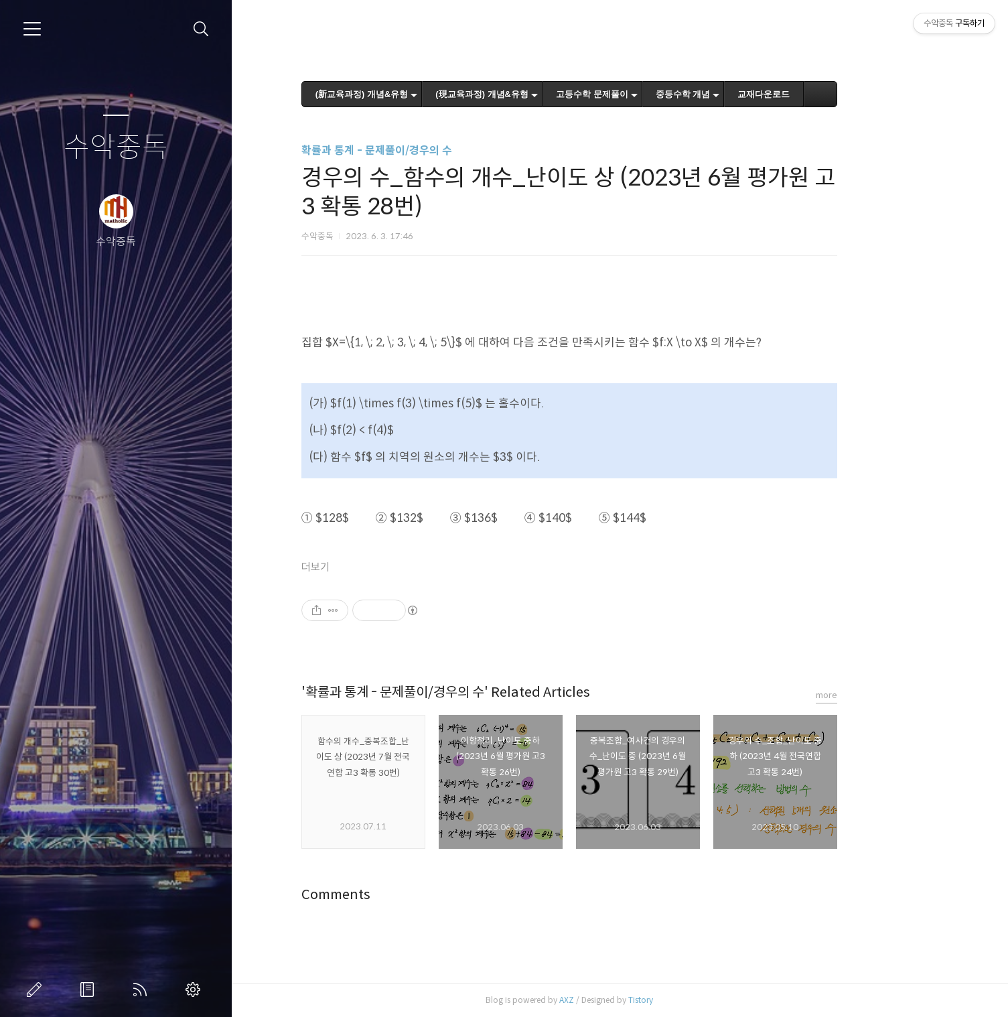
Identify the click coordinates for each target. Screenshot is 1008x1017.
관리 (195, 989)
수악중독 (116, 147)
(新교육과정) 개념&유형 (412, 94)
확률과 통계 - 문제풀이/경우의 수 (427, 150)
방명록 (90, 989)
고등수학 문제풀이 (643, 94)
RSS (143, 989)
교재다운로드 (814, 94)
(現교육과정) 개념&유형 (532, 94)
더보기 (366, 567)
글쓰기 (37, 989)
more (877, 695)
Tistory (691, 1000)
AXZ (617, 1000)
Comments (386, 894)
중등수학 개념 (734, 94)
